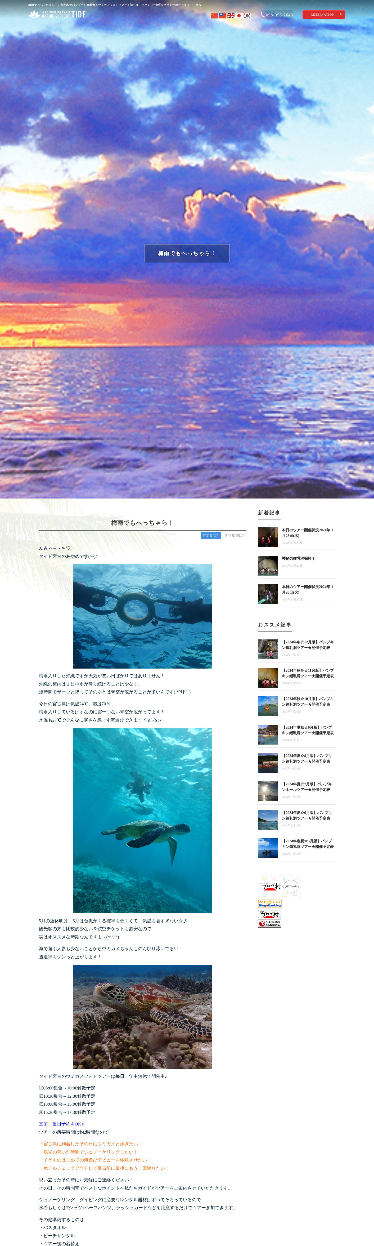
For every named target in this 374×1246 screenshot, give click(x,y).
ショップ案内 (56, 27)
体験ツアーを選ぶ (122, 27)
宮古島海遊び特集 (252, 27)
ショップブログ (317, 27)
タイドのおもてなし (187, 27)
